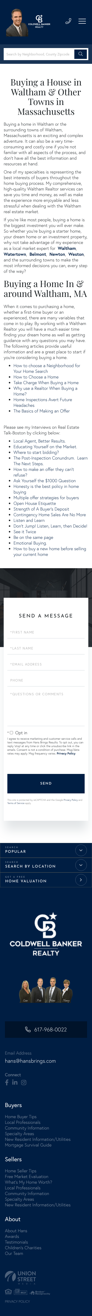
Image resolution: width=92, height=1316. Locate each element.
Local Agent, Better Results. (39, 441)
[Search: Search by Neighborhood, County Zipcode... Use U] (39, 54)
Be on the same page (33, 537)
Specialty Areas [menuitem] (19, 1133)
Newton (57, 254)
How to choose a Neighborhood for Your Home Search (46, 368)
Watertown (15, 254)
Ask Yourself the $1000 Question (44, 480)
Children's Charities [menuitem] (23, 1247)
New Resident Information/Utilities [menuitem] (38, 1139)
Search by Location (30, 867)
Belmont (37, 254)
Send (46, 784)
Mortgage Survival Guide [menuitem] (28, 1145)
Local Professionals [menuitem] (22, 1122)
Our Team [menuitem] (14, 1253)
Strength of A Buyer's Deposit (41, 509)
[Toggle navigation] (82, 21)
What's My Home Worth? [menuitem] (28, 1182)
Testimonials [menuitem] (16, 1242)
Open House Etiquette (34, 503)
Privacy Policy (66, 753)
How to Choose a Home (36, 377)
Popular (15, 852)
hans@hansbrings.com (30, 1061)
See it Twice (24, 531)
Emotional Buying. (30, 543)
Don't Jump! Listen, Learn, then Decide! (50, 526)
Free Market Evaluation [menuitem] (26, 1176)
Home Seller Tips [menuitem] (20, 1171)
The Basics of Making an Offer (41, 411)
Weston (76, 254)
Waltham (67, 248)
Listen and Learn (29, 520)
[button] (80, 54)
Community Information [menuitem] (27, 1128)
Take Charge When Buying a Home (46, 382)
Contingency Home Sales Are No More (49, 514)
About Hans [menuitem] (16, 1230)
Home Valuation (26, 881)
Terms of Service (16, 803)
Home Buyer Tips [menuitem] (21, 1116)
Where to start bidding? (36, 452)
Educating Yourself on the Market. (45, 446)
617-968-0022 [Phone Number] (50, 1029)
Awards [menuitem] (12, 1236)
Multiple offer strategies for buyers (46, 497)
